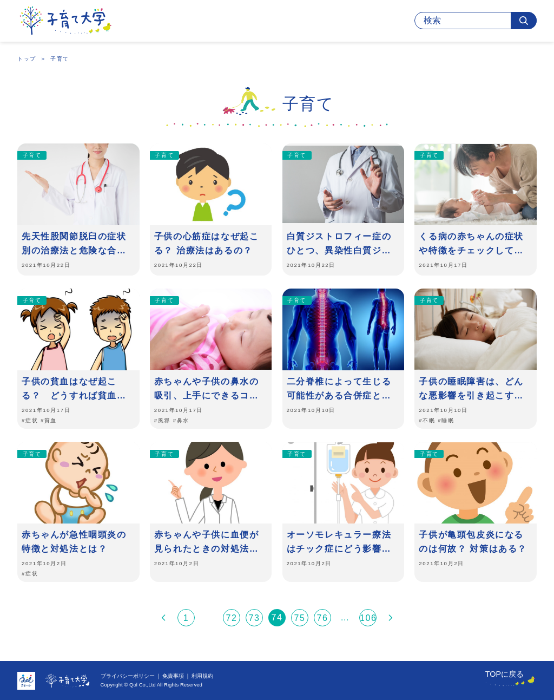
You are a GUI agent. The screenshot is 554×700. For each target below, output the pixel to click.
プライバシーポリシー (128, 676)
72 (232, 618)
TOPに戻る (504, 674)
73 (254, 618)
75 (300, 618)
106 (368, 618)
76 (322, 618)
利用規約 (202, 676)
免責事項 (173, 676)
